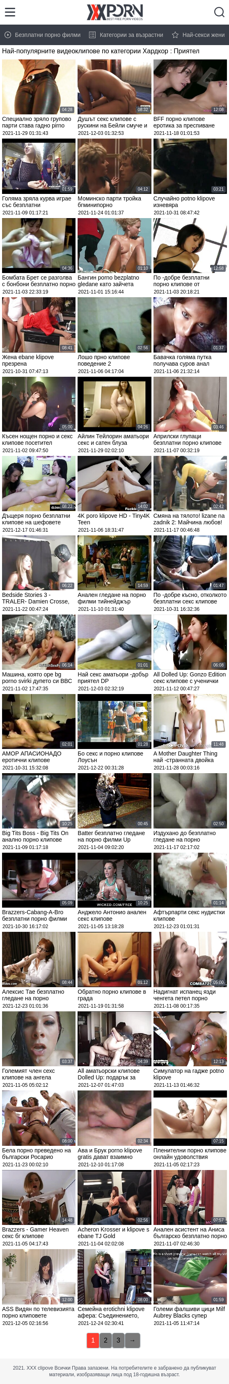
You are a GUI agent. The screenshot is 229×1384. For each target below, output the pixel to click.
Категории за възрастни (126, 35)
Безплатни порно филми (43, 35)
